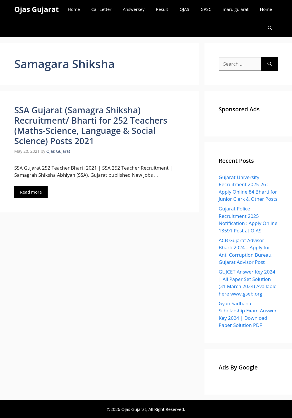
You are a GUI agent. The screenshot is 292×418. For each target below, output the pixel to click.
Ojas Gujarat (36, 9)
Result (162, 9)
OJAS (184, 9)
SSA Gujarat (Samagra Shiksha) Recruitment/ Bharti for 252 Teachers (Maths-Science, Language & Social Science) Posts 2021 (90, 125)
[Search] (269, 64)
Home (74, 9)
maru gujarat (236, 9)
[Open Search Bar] (270, 28)
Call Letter (101, 9)
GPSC (205, 9)
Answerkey (134, 9)
